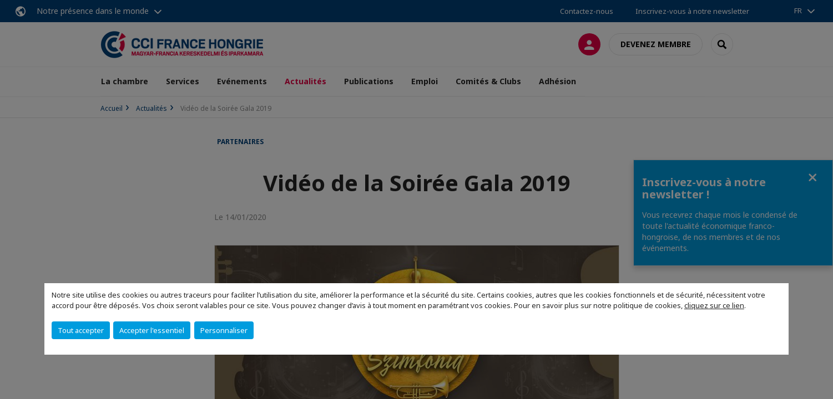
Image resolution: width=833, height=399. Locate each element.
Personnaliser (224, 330)
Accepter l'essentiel (151, 330)
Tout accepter (81, 330)
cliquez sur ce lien (714, 305)
